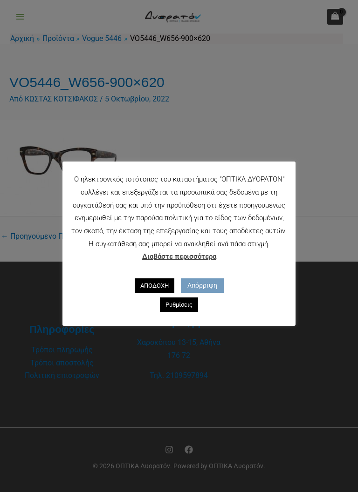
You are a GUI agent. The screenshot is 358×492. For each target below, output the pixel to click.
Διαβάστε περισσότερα (179, 256)
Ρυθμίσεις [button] (179, 304)
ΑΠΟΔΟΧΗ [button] (154, 285)
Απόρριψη (202, 285)
